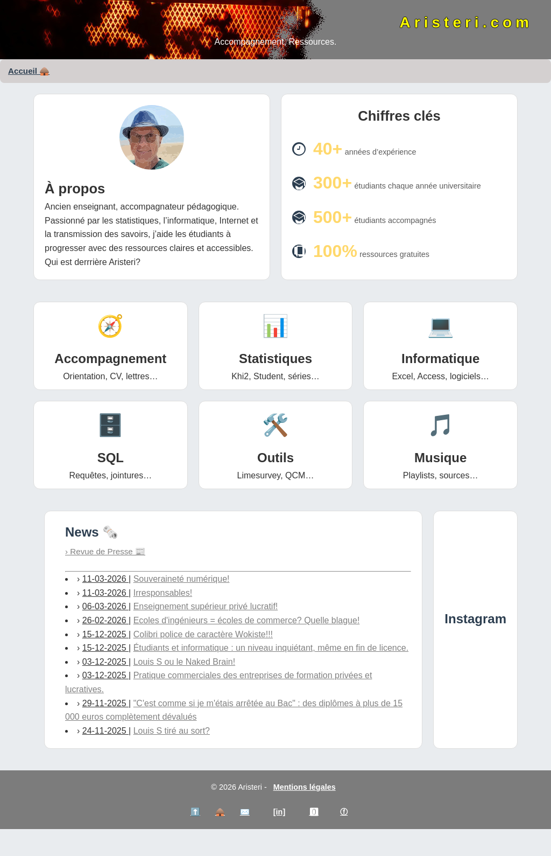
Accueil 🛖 (29, 70)
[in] (279, 812)
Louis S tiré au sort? (171, 730)
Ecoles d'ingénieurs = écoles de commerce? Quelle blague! (246, 620)
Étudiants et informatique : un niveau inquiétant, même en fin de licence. (270, 647)
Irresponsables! (162, 592)
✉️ (245, 812)
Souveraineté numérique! (181, 578)
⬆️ (195, 812)
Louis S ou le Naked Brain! (184, 661)
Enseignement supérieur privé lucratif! (205, 606)
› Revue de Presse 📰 (105, 551)
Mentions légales (304, 787)
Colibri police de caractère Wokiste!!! (203, 634)
